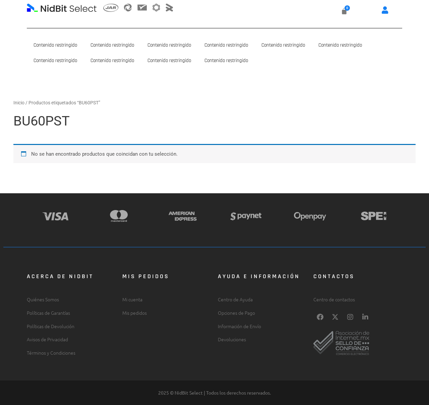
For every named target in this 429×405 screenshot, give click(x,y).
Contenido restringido (55, 45)
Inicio (18, 102)
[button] (385, 9)
